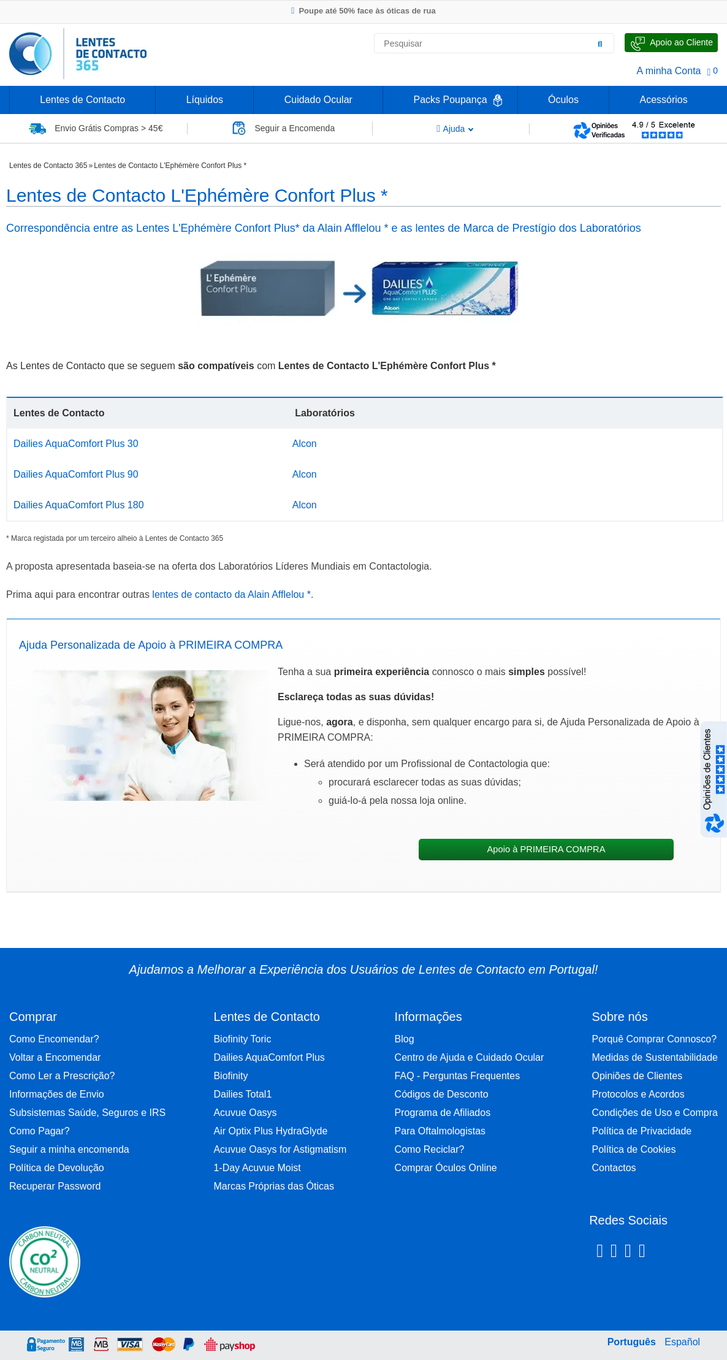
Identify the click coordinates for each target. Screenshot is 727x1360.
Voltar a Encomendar (55, 1057)
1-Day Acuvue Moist (256, 1168)
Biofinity (230, 1076)
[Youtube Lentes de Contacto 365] (674, 1252)
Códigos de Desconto (442, 1094)
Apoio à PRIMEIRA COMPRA (546, 849)
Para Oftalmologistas (440, 1131)
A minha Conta (669, 71)
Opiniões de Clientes (637, 1076)
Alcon (304, 443)
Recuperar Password (55, 1186)
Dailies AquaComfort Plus (268, 1057)
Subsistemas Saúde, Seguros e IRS (87, 1112)
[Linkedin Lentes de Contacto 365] (628, 1252)
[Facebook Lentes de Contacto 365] (599, 1252)
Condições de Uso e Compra (655, 1112)
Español (682, 1342)
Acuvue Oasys (244, 1112)
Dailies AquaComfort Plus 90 (76, 474)
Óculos (563, 99)
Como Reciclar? (430, 1149)
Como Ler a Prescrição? (62, 1076)
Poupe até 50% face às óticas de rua (363, 10)
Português (631, 1342)
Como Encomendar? (54, 1039)
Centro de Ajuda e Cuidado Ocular (469, 1057)
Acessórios (663, 99)
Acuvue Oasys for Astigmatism (279, 1149)
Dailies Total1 (242, 1094)
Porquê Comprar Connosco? (654, 1039)
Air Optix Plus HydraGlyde (270, 1131)
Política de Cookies (634, 1149)
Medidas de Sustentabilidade (655, 1057)
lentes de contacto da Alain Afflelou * (231, 594)
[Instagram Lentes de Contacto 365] (614, 1252)
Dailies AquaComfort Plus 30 (76, 443)
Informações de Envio (56, 1094)
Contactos (614, 1168)
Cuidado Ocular (318, 99)
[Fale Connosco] (671, 42)
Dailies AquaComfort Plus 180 (78, 505)
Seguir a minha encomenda (69, 1149)
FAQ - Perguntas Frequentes (457, 1076)
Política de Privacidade (642, 1131)
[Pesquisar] (600, 43)
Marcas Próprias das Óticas (273, 1186)
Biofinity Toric (242, 1039)
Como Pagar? (39, 1131)
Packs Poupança (450, 99)
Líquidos (205, 99)
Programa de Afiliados (443, 1112)
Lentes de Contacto (82, 99)
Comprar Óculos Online (446, 1168)
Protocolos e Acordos (638, 1094)
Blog (404, 1039)
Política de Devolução (56, 1168)
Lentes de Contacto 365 (48, 165)
